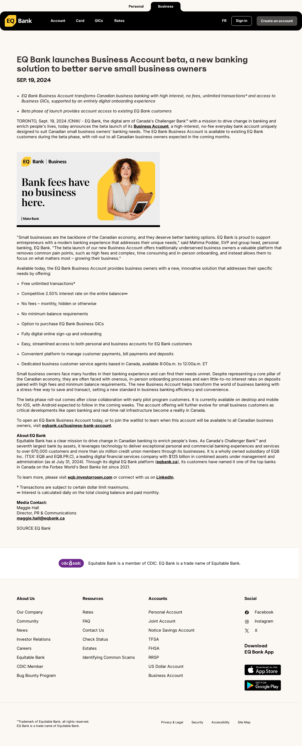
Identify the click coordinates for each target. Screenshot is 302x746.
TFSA (153, 639)
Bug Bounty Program (36, 675)
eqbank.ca (167, 461)
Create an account (277, 21)
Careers (24, 648)
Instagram (258, 621)
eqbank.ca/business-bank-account (76, 425)
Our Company (30, 612)
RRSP (153, 657)
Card (80, 20)
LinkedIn (164, 477)
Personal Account (165, 612)
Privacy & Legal (172, 722)
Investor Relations (34, 639)
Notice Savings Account (171, 630)
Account (58, 20)
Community (27, 621)
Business (165, 6)
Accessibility (220, 722)
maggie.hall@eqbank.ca (41, 518)
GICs (99, 20)
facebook (258, 612)
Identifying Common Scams (109, 657)
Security (197, 722)
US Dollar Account (166, 666)
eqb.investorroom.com (90, 477)
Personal (136, 6)
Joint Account (161, 621)
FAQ (86, 621)
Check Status (95, 639)
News (22, 630)
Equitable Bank (31, 657)
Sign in (241, 20)
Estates (90, 648)
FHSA (153, 648)
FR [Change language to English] (224, 20)
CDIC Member (30, 666)
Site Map (244, 722)
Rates (119, 20)
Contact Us (93, 630)
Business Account (151, 126)
